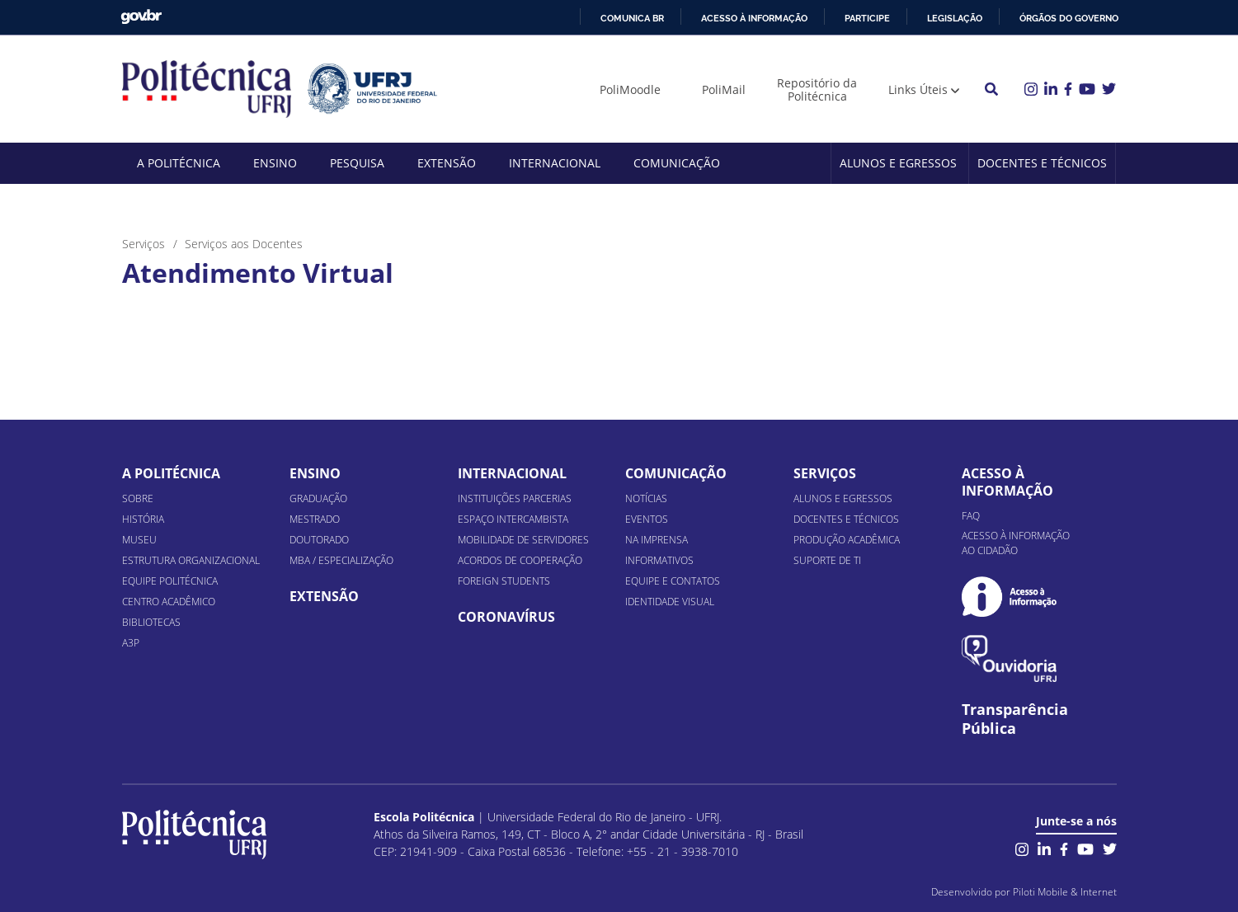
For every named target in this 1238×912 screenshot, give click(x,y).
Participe (867, 18)
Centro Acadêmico (168, 602)
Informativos (659, 560)
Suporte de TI (827, 560)
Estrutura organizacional (191, 560)
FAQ (971, 516)
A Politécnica (178, 163)
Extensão (446, 163)
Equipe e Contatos (672, 581)
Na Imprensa (656, 540)
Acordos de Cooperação (520, 560)
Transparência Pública (1015, 719)
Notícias (646, 498)
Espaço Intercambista (513, 519)
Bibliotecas (151, 622)
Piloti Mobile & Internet (1065, 892)
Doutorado (319, 540)
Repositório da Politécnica (817, 89)
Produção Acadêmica (846, 540)
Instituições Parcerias (515, 498)
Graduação (318, 498)
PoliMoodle (630, 89)
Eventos (646, 519)
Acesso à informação (754, 18)
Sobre (137, 498)
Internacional (554, 163)
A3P (130, 643)
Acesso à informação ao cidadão (1016, 543)
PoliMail (724, 89)
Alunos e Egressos (898, 163)
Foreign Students (504, 581)
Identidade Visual (669, 602)
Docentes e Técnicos (1042, 163)
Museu (139, 540)
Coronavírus (506, 617)
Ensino (275, 163)
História (143, 519)
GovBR (141, 17)
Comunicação (676, 163)
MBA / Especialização (341, 560)
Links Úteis (918, 89)
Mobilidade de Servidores (523, 540)
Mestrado (314, 519)
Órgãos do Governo (1068, 18)
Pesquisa (357, 163)
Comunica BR (632, 18)
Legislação (954, 18)
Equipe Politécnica (170, 581)
